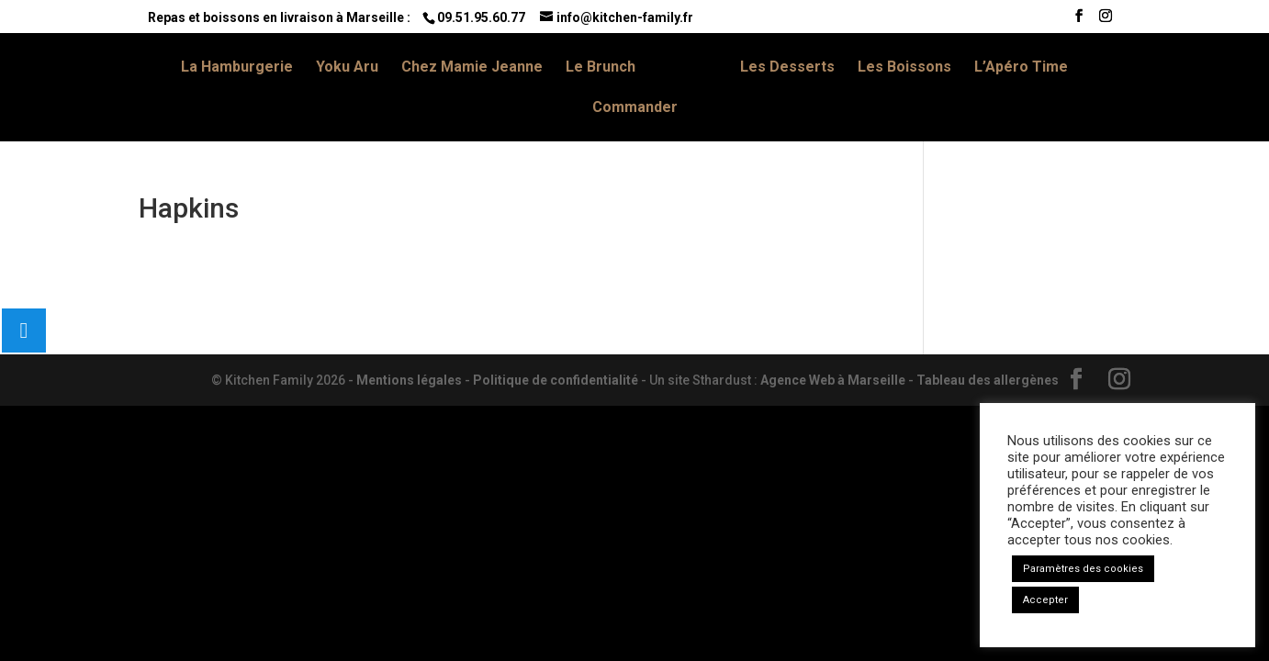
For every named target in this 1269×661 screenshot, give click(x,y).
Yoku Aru (347, 68)
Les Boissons (904, 68)
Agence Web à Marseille (832, 380)
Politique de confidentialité (555, 380)
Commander (635, 108)
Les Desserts (787, 68)
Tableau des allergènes (987, 380)
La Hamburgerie (237, 68)
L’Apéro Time (1021, 68)
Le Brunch (600, 68)
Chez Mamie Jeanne (472, 68)
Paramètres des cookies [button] (1083, 569)
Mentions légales (409, 380)
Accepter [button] (1045, 600)
